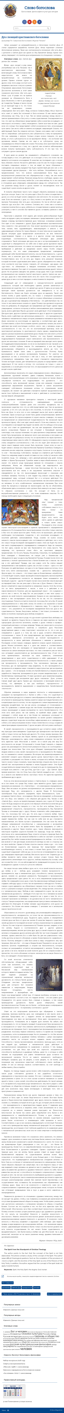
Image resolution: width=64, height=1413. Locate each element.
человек (37, 1288)
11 (5, 1392)
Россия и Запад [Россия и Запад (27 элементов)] (49, 1334)
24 (20, 1394)
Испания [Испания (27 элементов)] (13, 1334)
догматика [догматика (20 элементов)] (50, 1338)
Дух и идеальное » (55, 1294)
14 (13, 1392)
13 (10, 1392)
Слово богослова (39, 8)
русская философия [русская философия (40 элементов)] (40, 1344)
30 (18, 1395)
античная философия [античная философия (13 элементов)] (9, 1338)
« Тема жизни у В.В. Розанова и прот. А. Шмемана (21, 1294)
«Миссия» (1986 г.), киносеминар (16, 1367)
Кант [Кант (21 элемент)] (19, 1334)
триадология (27, 1288)
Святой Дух (16, 1288)
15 (15, 1392)
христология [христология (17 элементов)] (15, 1349)
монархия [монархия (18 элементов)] (53, 1340)
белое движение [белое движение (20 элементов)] (21, 1338)
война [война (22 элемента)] (43, 1338)
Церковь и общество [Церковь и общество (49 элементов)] (47, 1336)
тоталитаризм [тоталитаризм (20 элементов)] (38, 1346)
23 (18, 1394)
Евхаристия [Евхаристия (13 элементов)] (6, 1334)
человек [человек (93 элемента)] (26, 1349)
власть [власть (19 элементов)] (38, 1338)
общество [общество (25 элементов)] (26, 1342)
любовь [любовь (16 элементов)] (28, 1340)
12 (7, 1392)
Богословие (26, 41)
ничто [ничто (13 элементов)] (19, 1342)
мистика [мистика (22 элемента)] (43, 1340)
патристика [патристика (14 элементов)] (44, 1342)
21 (13, 1394)
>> (19, 1386)
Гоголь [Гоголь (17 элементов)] (45, 1332)
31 (20, 1395)
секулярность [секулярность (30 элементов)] (9, 1346)
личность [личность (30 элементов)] (21, 1340)
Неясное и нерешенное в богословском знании (21, 1370)
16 (18, 1392)
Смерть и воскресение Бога (14, 1364)
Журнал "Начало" (39, 41)
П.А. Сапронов (15, 41)
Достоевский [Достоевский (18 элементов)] (52, 1332)
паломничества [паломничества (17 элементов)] (35, 1342)
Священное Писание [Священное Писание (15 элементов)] (28, 1336)
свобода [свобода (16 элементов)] (54, 1344)
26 (7, 1395)
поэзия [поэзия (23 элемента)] (50, 1342)
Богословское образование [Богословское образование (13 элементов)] (35, 1332)
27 (10, 1395)
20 (10, 1394)
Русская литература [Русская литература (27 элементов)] (12, 1336)
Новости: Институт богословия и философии (22, 1355)
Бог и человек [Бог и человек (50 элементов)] (19, 1331)
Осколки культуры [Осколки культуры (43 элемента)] (32, 1333)
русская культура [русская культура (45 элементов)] (20, 1344)
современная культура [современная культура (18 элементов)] (24, 1346)
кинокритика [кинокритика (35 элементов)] (10, 1340)
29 (15, 1395)
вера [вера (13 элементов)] (34, 1338)
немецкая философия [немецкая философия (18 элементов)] (10, 1342)
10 (20, 1391)
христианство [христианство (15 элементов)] (7, 1349)
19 (7, 1394)
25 (5, 1395)
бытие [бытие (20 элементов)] (30, 1338)
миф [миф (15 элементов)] (48, 1340)
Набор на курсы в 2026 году (14, 1360)
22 (15, 1394)
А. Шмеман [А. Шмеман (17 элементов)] (6, 1332)
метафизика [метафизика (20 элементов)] (35, 1340)
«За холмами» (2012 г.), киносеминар (17, 1373)
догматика (6, 1288)
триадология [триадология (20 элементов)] (48, 1346)
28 (13, 1395)
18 (5, 1394)
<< (6, 1386)
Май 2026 (13, 1386)
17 (20, 1392)
